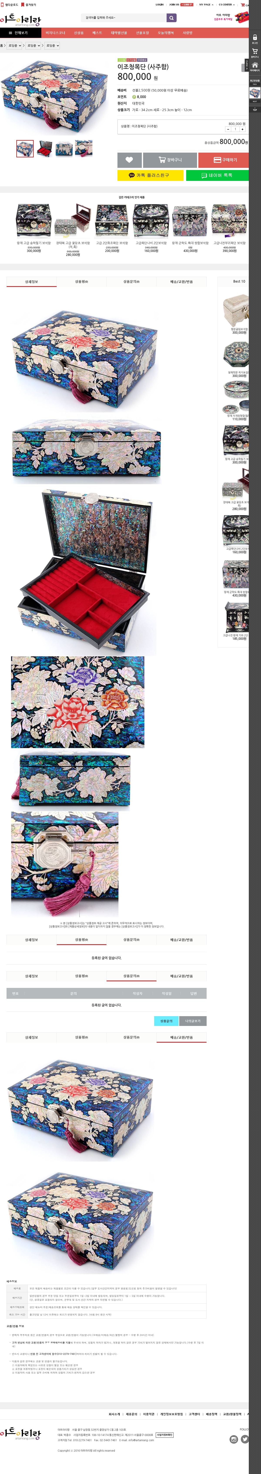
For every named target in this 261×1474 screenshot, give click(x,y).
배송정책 (211, 1414)
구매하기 (225, 160)
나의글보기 (193, 1021)
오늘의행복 (166, 32)
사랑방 (187, 32)
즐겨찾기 (28, 4)
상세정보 (31, 281)
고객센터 (194, 1414)
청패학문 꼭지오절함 (239, 372)
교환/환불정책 (232, 1414)
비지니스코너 (55, 32)
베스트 (97, 32)
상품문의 (131, 281)
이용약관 (148, 1414)
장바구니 (170, 160)
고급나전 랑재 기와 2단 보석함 (239, 635)
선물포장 (142, 32)
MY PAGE (204, 4)
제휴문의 (131, 1414)
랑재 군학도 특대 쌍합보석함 (239, 592)
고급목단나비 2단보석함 (239, 549)
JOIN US (181, 4)
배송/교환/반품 (181, 281)
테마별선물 (119, 32)
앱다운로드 (9, 4)
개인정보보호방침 (171, 1414)
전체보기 (18, 32)
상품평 (81, 281)
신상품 (79, 32)
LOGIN (159, 4)
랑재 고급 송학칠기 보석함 (239, 459)
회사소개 (114, 1414)
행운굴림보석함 (239, 329)
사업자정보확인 (164, 1435)
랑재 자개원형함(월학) (239, 416)
